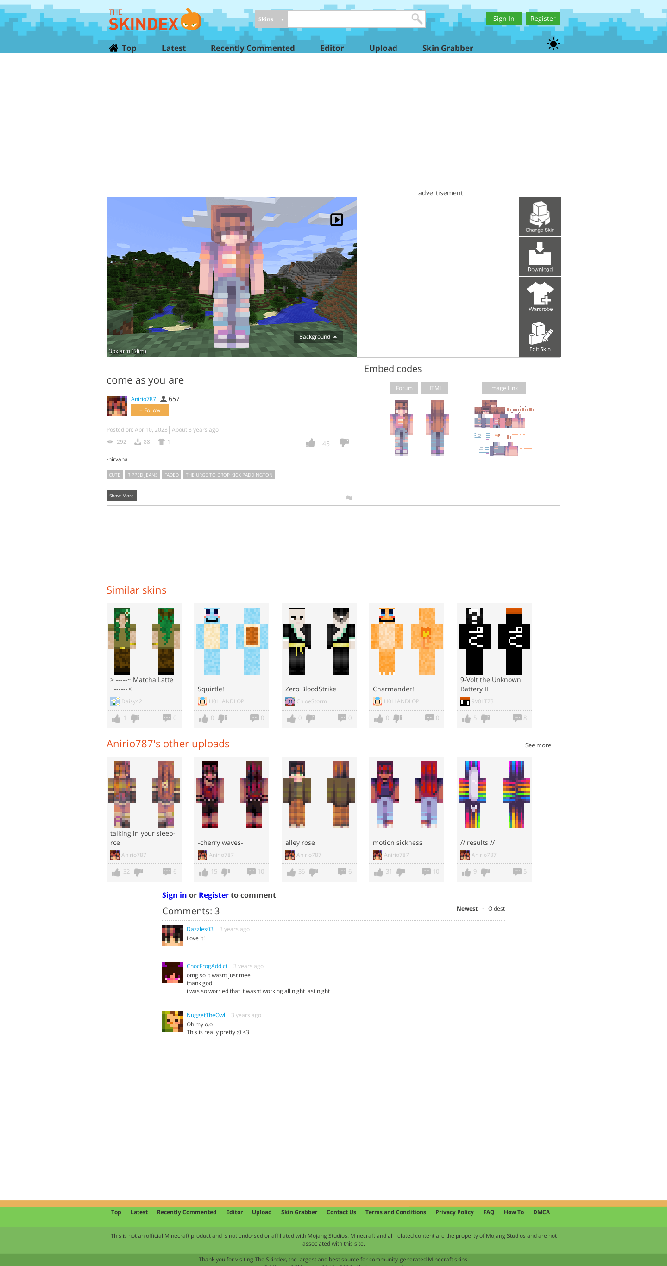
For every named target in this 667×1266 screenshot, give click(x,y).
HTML (434, 388)
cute (114, 475)
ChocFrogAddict (207, 966)
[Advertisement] (333, 129)
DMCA (541, 1212)
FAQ (489, 1212)
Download (540, 256)
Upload (383, 48)
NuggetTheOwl (206, 1015)
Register (543, 18)
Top (129, 48)
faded (171, 475)
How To (514, 1212)
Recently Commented (253, 48)
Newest (467, 908)
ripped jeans (142, 475)
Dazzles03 (200, 929)
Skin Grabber (447, 48)
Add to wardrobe (540, 296)
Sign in (174, 895)
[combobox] (271, 19)
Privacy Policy (454, 1212)
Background (318, 337)
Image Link (504, 388)
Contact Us (341, 1212)
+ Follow (149, 410)
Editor (332, 48)
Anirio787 (143, 399)
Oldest (496, 908)
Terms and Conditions (395, 1212)
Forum (404, 388)
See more (538, 745)
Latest (174, 48)
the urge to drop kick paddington (229, 475)
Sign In (504, 18)
